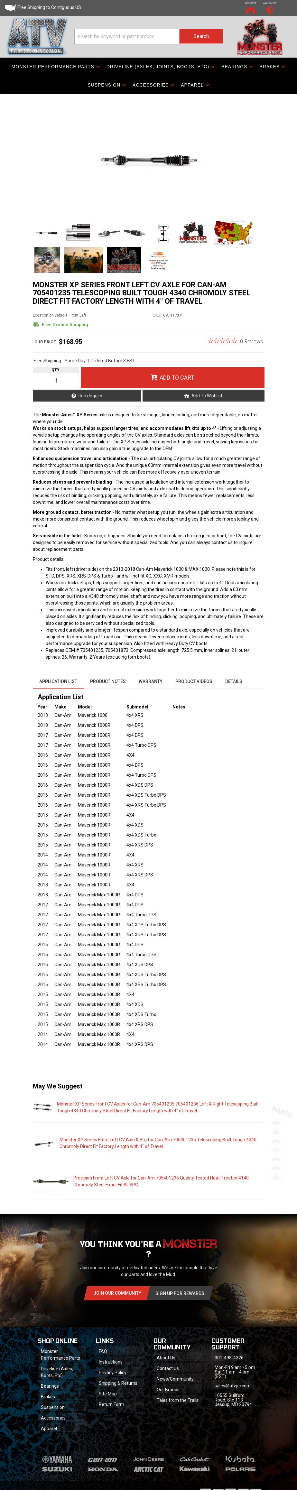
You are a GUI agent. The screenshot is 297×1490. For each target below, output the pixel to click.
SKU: (157, 315)
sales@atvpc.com (233, 1385)
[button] (148, 36)
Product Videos (193, 681)
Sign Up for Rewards (179, 1293)
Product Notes (108, 681)
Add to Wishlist (206, 395)
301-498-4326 (229, 1357)
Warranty (150, 681)
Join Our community (117, 1293)
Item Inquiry (90, 395)
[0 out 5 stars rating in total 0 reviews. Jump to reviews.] (235, 341)
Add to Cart (177, 377)
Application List (58, 681)
